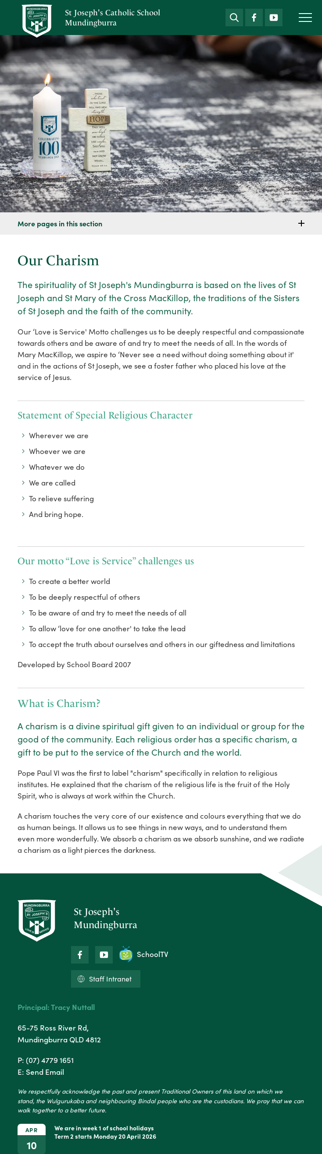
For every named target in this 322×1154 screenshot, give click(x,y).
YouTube (274, 15)
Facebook (254, 15)
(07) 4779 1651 (50, 1060)
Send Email (45, 1071)
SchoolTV (143, 954)
